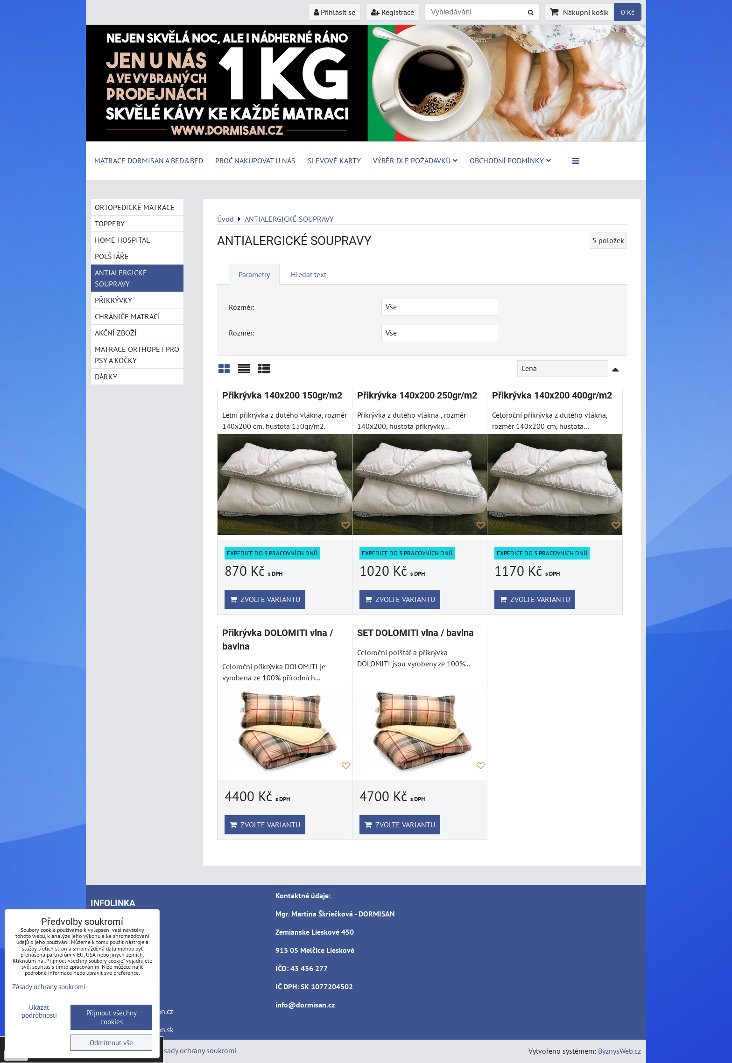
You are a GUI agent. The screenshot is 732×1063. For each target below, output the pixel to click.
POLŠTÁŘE (112, 256)
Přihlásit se (334, 12)
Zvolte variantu (265, 599)
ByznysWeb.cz (619, 1051)
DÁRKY (106, 376)
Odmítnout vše (111, 1042)
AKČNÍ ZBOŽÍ (116, 332)
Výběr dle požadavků (415, 160)
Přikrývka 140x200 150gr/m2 (282, 395)
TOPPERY (110, 223)
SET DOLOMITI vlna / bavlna (415, 633)
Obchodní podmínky (510, 160)
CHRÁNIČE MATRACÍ (127, 316)
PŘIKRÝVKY (113, 300)
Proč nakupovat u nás (255, 160)
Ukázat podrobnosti (39, 1011)
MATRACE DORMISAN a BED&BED (148, 160)
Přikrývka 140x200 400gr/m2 (552, 395)
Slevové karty (334, 160)
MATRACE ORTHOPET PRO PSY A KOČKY (137, 354)
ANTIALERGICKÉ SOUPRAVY (121, 278)
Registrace (392, 12)
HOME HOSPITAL (122, 240)
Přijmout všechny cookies (111, 1017)
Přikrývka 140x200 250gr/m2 (417, 395)
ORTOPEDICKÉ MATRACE (135, 207)
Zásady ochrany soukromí (196, 1050)
